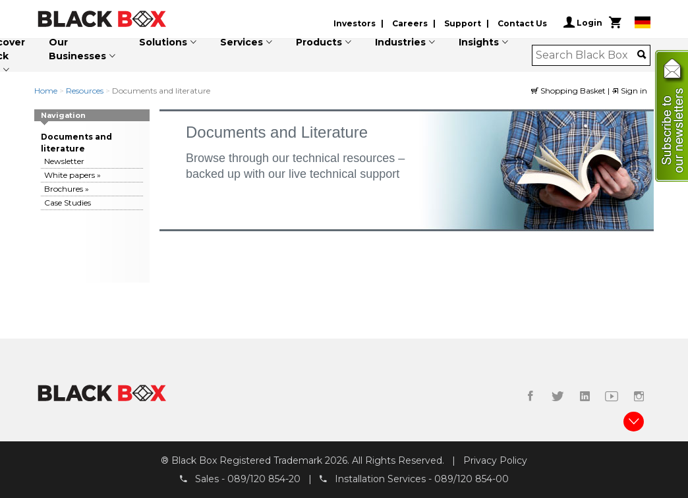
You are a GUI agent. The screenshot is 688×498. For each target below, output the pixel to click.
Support (462, 23)
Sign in (629, 91)
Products (319, 42)
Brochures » (66, 189)
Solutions (163, 42)
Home (45, 91)
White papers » (72, 175)
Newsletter (64, 161)
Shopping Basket (569, 91)
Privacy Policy (495, 460)
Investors (354, 23)
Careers (410, 23)
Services (241, 42)
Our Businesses (77, 49)
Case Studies (67, 203)
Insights (479, 42)
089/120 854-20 (264, 479)
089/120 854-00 (471, 479)
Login (582, 22)
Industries (400, 42)
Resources (84, 91)
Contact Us (522, 23)
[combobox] (587, 55)
